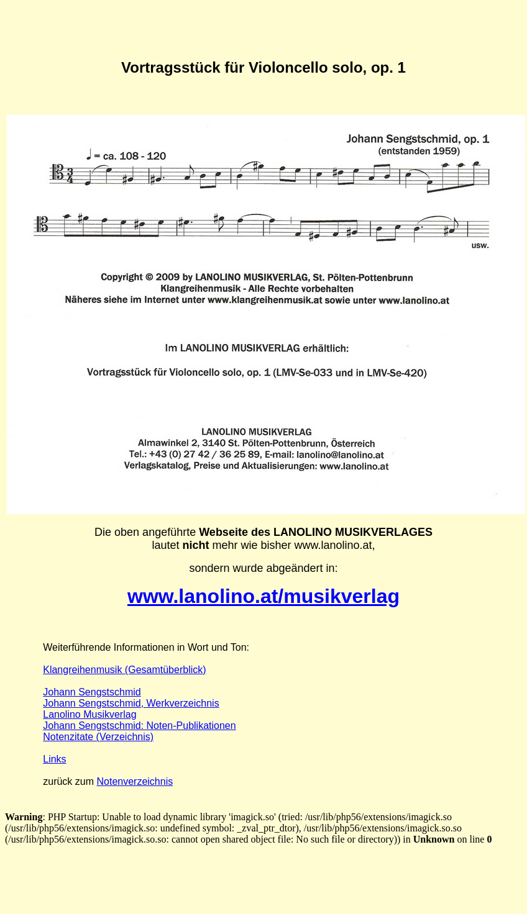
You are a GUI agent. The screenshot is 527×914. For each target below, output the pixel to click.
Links (54, 759)
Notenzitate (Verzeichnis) (98, 736)
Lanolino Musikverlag (89, 714)
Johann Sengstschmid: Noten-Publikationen (139, 725)
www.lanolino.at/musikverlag (263, 596)
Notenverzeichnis (134, 781)
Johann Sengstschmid (91, 692)
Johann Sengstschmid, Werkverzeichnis (131, 703)
